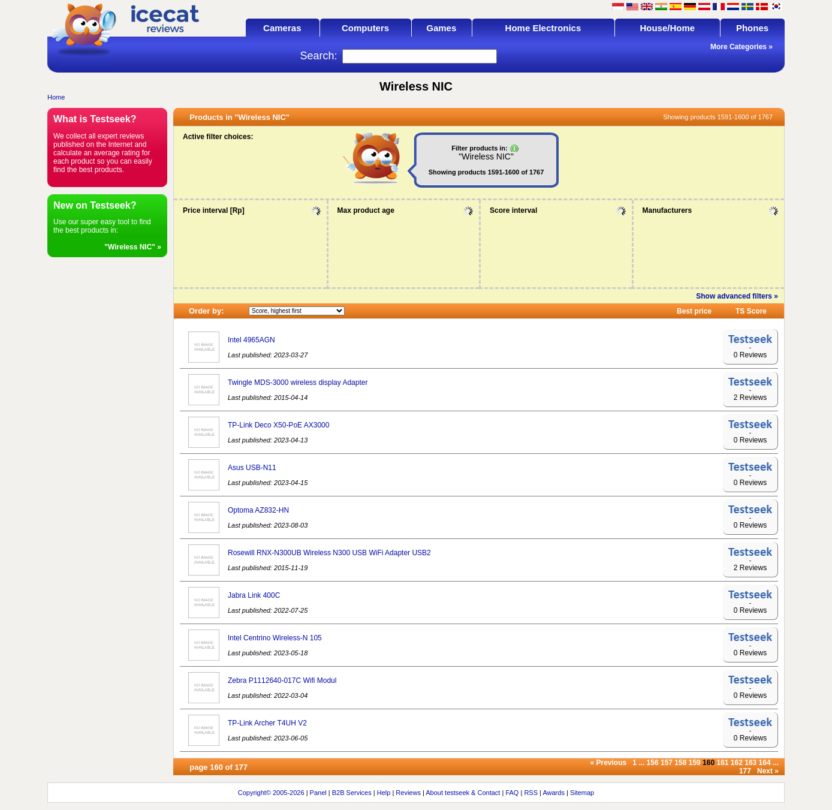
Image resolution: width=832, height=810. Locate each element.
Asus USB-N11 (252, 467)
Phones (752, 28)
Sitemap (582, 792)
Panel (318, 792)
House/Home (667, 28)
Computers (365, 28)
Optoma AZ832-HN (258, 510)
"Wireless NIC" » (132, 247)
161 (722, 762)
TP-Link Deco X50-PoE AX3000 (278, 425)
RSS (531, 792)
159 (695, 762)
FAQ (512, 792)
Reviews (408, 792)
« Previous (608, 762)
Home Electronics (543, 28)
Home (56, 97)
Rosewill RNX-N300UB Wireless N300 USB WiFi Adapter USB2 (329, 553)
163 (750, 762)
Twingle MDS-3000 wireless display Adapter (297, 382)
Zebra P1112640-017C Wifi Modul (282, 680)
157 (667, 762)
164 (765, 762)
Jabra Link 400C (254, 595)
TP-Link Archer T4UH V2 (267, 723)
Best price (694, 311)
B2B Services (352, 792)
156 (653, 762)
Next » (768, 771)
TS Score (751, 311)
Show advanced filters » (737, 296)
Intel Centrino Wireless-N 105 (275, 638)
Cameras (282, 28)
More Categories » (741, 47)
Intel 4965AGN (251, 340)
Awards (553, 792)
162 (737, 762)
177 (745, 771)
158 (680, 762)
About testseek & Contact (463, 792)
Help (384, 792)
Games (441, 28)
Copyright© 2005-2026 (271, 792)
